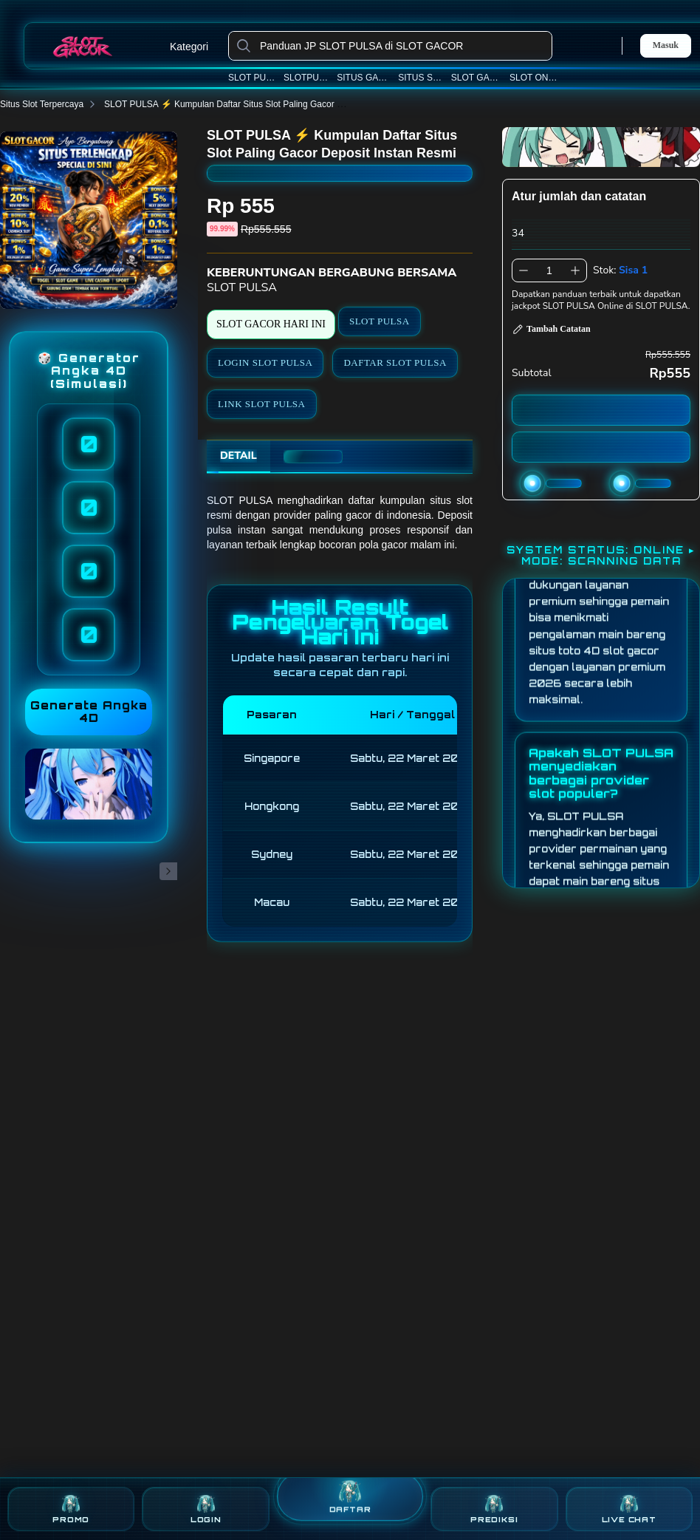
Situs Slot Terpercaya (50, 104)
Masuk (666, 45)
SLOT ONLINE (535, 77)
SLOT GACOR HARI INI (271, 324)
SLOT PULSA (252, 77)
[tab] (238, 456)
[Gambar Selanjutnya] (168, 871)
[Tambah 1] (575, 270)
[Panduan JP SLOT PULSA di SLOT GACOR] (402, 46)
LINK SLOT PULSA (262, 403)
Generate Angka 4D (89, 711)
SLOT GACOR (477, 77)
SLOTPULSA (307, 77)
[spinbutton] (549, 270)
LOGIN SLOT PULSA (265, 362)
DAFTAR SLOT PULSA (394, 362)
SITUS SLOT (421, 77)
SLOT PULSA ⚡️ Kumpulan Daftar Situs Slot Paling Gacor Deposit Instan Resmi (271, 104)
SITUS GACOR (364, 77)
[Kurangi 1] (523, 270)
